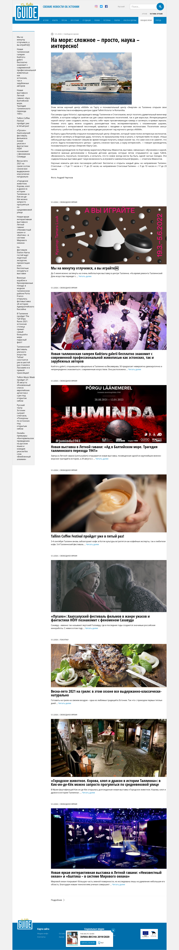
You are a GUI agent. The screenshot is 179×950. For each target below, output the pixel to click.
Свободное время (146, 20)
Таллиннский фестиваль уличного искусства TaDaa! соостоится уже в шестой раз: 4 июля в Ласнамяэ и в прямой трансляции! (23, 359)
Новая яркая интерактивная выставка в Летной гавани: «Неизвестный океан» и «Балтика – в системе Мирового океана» (24, 229)
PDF (102, 943)
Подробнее (56, 900)
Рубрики (97, 20)
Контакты (41, 937)
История (45, 20)
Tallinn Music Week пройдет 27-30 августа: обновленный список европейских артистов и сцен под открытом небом (26, 389)
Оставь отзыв (156, 14)
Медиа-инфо (42, 933)
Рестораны (107, 20)
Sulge (113, 930)
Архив (144, 14)
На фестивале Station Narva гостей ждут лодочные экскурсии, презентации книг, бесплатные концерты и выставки (23, 260)
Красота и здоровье (130, 20)
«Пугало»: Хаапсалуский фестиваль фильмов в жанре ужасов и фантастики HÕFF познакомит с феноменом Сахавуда (23, 143)
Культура (55, 20)
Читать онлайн (88, 943)
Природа (158, 20)
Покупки (117, 20)
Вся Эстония (75, 20)
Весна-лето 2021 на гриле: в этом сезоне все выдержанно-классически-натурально (23, 169)
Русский (121, 6)
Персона (64, 20)
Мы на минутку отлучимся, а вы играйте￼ (23, 41)
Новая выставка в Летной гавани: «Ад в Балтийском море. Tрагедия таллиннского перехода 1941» (23, 102)
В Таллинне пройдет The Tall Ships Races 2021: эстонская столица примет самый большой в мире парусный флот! (23, 328)
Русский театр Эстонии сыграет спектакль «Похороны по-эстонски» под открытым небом (23, 417)
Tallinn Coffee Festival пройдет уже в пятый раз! (23, 122)
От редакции (87, 20)
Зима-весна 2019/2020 (94, 936)
